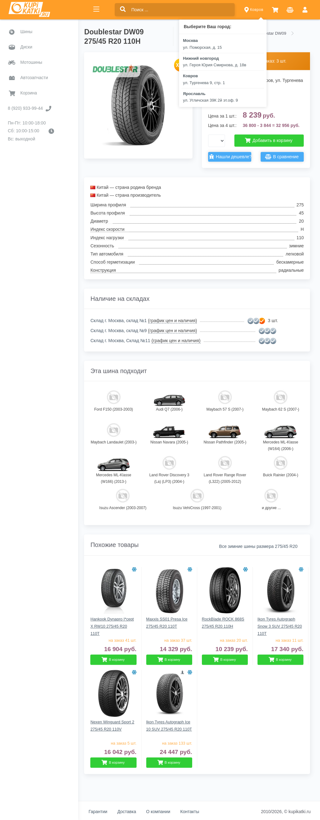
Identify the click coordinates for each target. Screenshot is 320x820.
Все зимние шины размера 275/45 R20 (258, 546)
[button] (275, 10)
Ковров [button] (253, 10)
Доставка (130, 811)
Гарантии (101, 811)
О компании (162, 811)
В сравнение (282, 157)
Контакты (193, 811)
